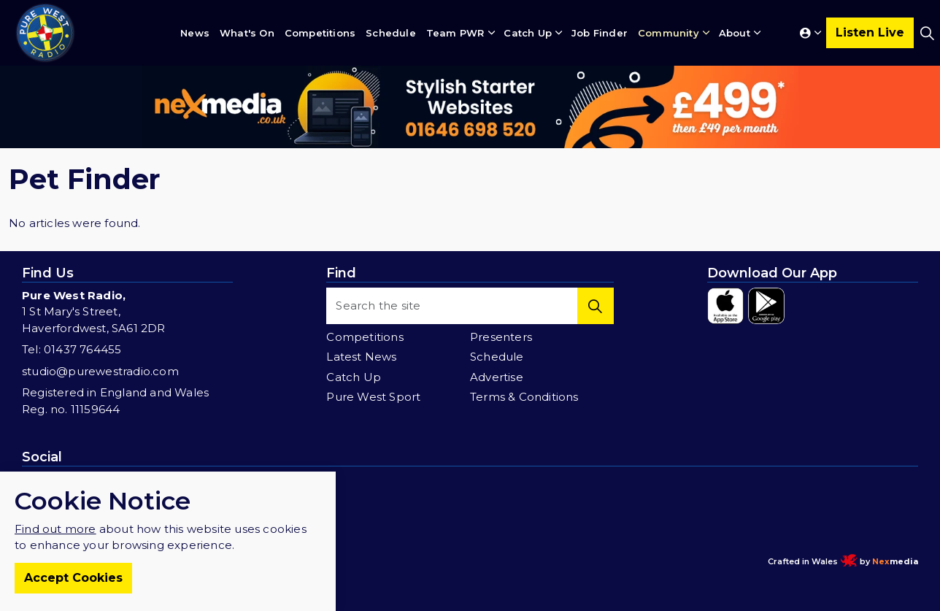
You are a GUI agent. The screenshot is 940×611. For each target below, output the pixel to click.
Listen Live (870, 32)
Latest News (361, 357)
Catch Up (528, 33)
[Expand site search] (927, 33)
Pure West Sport (373, 397)
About (734, 33)
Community (668, 33)
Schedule (391, 33)
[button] (595, 306)
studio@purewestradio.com (100, 371)
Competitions (320, 33)
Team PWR (455, 33)
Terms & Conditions (524, 397)
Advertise (496, 377)
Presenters (501, 337)
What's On (247, 33)
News (194, 33)
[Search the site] (469, 306)
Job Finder (599, 33)
